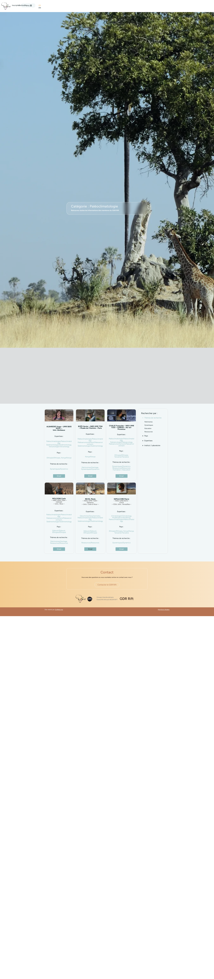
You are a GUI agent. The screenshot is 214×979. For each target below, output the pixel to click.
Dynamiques (148, 425)
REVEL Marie (90, 501)
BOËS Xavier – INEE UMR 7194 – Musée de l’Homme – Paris (90, 427)
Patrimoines (148, 422)
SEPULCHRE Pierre (121, 501)
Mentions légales (163, 610)
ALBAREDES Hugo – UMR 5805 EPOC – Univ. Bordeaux (58, 428)
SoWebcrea (59, 610)
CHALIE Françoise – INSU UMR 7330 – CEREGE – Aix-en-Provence (121, 427)
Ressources (148, 432)
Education (147, 428)
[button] (90, 549)
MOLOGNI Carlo (59, 501)
